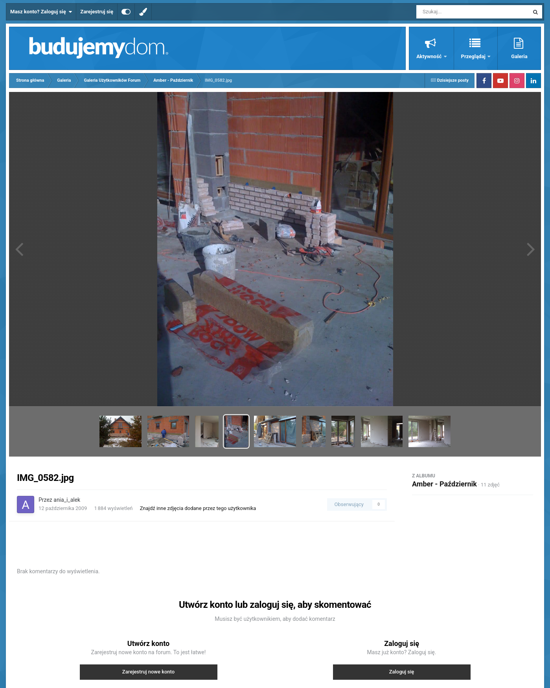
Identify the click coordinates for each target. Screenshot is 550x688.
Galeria (519, 56)
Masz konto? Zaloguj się (41, 12)
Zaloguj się (401, 672)
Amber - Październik (444, 484)
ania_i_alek (66, 500)
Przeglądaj (474, 56)
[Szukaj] (454, 11)
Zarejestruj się (96, 12)
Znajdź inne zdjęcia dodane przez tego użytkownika (198, 508)
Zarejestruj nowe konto (148, 672)
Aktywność (429, 56)
